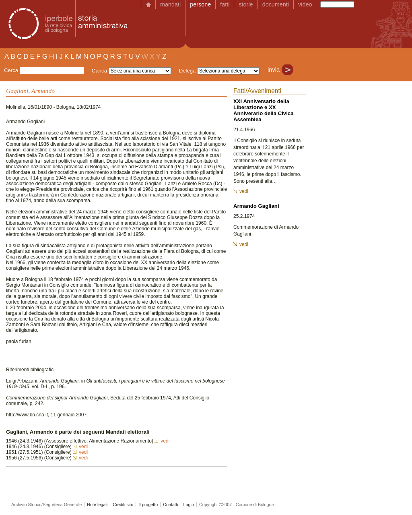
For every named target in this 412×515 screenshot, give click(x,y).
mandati (170, 4)
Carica (99, 71)
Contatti (170, 504)
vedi (165, 441)
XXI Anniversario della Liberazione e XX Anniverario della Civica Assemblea (263, 110)
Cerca (11, 70)
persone (200, 4)
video (305, 4)
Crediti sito (123, 504)
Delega (187, 71)
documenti (275, 4)
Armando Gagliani (256, 206)
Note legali (97, 504)
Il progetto (148, 504)
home (148, 4)
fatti (224, 4)
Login (188, 504)
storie (246, 4)
